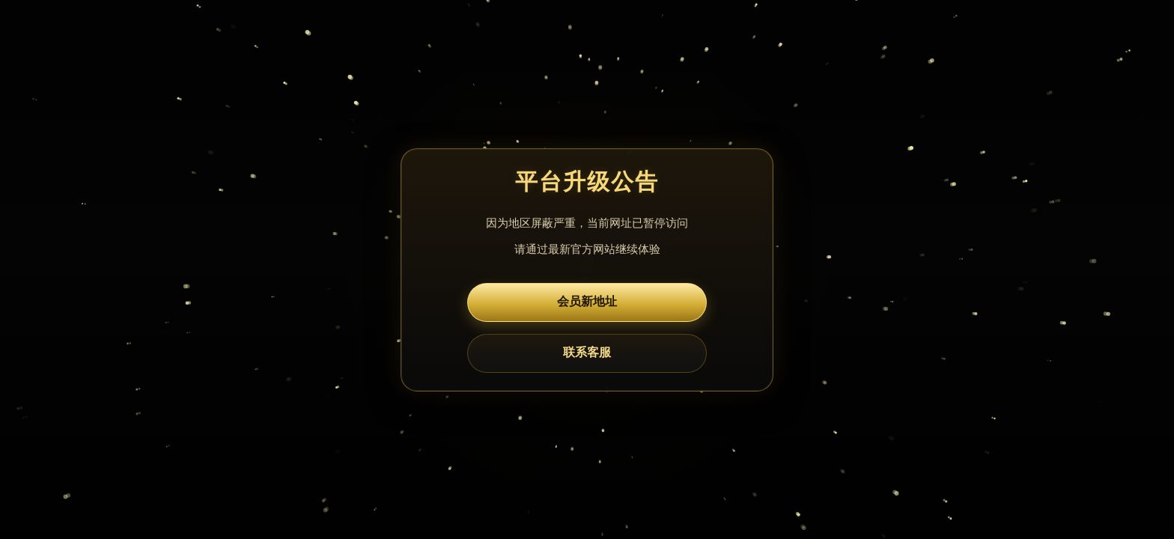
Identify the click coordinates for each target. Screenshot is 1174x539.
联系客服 (587, 352)
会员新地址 (587, 301)
